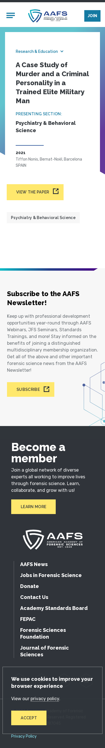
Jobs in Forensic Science (51, 575)
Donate (29, 586)
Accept (29, 718)
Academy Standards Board (54, 608)
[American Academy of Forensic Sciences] (47, 15)
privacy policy (45, 698)
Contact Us (34, 597)
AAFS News (34, 564)
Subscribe (28, 389)
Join (92, 15)
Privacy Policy (24, 736)
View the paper (32, 192)
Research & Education (37, 51)
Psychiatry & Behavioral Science (43, 217)
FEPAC (28, 619)
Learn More (33, 506)
